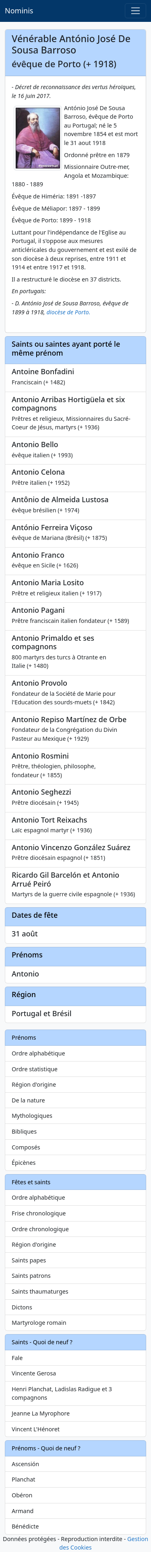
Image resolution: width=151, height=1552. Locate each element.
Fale (17, 1358)
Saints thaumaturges (40, 1291)
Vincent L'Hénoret (36, 1429)
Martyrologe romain (39, 1322)
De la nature (28, 1100)
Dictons (22, 1307)
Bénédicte (25, 1526)
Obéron (22, 1495)
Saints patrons (31, 1275)
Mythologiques (32, 1115)
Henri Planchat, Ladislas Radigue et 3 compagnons (62, 1393)
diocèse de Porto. (69, 312)
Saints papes (29, 1260)
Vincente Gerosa (34, 1373)
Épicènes (24, 1162)
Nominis (19, 10)
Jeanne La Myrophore (41, 1413)
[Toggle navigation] (135, 10)
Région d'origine (34, 1084)
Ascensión (25, 1464)
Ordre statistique (35, 1069)
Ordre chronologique (40, 1229)
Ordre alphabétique (38, 1053)
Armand (22, 1511)
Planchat (23, 1479)
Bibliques (24, 1131)
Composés (26, 1147)
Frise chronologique (39, 1213)
